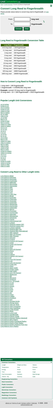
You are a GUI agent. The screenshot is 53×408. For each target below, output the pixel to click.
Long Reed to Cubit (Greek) (10, 309)
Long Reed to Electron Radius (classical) (14, 318)
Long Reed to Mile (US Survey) (11, 234)
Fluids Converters (8, 384)
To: (12, 24)
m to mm (3, 156)
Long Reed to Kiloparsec (9, 218)
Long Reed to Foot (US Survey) (11, 259)
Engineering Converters (9, 379)
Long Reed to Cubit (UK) (9, 264)
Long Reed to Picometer (8, 211)
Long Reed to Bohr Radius (9, 320)
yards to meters (6, 126)
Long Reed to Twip (7, 291)
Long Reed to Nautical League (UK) (12, 224)
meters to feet (5, 111)
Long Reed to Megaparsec (9, 216)
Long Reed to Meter (7, 176)
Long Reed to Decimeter (8, 179)
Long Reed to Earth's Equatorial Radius (13, 321)
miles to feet (4, 146)
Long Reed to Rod (7, 248)
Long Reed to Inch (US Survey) (11, 273)
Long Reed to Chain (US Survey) (11, 244)
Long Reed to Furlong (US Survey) (12, 241)
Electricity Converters (9, 390)
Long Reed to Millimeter (8, 182)
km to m (3, 158)
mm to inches (5, 108)
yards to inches (6, 163)
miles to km (4, 116)
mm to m (3, 154)
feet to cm (4, 119)
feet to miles (4, 144)
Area (18, 367)
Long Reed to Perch (7, 251)
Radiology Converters (9, 395)
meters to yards (6, 124)
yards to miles (5, 164)
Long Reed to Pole (7, 253)
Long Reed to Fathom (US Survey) (12, 256)
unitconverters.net (26, 405)
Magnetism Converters (9, 392)
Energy (4, 369)
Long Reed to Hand (7, 266)
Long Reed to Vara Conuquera (11, 306)
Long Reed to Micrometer (9, 184)
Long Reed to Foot (7, 191)
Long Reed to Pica (7, 288)
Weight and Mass (21, 365)
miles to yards (5, 166)
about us (8, 403)
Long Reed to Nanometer (9, 186)
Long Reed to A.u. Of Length (10, 281)
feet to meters (5, 113)
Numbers (19, 374)
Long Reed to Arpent (7, 286)
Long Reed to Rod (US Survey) (11, 249)
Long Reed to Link (7, 261)
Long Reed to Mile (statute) (9, 233)
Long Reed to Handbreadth (9, 314)
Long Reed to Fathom (8, 254)
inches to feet (5, 121)
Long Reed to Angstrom (8, 279)
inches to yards (6, 161)
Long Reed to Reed (7, 311)
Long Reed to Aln (6, 293)
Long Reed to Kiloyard (8, 238)
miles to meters (6, 143)
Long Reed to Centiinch (8, 298)
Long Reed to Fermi (7, 284)
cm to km (4, 134)
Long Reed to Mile (7, 187)
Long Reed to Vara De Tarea (10, 304)
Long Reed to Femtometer (9, 213)
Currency (19, 376)
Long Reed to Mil (6, 276)
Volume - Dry (5, 376)
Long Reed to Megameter (9, 204)
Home (2, 4)
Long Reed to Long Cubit (9, 313)
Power (19, 369)
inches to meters (6, 151)
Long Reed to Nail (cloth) (9, 271)
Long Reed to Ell (6, 258)
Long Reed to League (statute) (11, 228)
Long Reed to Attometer (8, 214)
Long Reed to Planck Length (10, 316)
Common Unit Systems (9, 398)
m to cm (3, 133)
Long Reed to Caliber (7, 296)
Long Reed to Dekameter (9, 208)
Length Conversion (8, 4)
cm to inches (5, 104)
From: (10, 19)
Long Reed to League (8, 223)
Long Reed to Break (7, 196)
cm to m (3, 131)
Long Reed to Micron (7, 209)
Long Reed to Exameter (8, 197)
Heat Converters (7, 382)
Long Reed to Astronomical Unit (11, 221)
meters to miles (6, 141)
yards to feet (5, 148)
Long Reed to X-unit (7, 283)
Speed (19, 372)
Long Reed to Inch (7, 192)
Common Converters (8, 362)
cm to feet (4, 118)
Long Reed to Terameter (8, 201)
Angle (34, 372)
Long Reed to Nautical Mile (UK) (11, 229)
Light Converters (7, 387)
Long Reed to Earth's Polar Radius (12, 323)
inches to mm (5, 109)
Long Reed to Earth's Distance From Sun (14, 325)
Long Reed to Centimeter (9, 181)
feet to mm (4, 139)
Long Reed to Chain (7, 243)
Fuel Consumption (7, 374)
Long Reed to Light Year (8, 194)
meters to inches (6, 153)
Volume (35, 365)
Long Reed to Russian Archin (10, 301)
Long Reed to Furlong (8, 239)
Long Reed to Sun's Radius (9, 326)
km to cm (4, 136)
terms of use (16, 403)
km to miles (4, 114)
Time (3, 372)
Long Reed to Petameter (9, 199)
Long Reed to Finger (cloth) (10, 269)
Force (34, 369)
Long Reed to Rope (7, 246)
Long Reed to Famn (7, 294)
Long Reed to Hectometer (9, 206)
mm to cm (4, 128)
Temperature (5, 367)
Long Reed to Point (7, 289)
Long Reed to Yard (7, 189)
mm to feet (4, 138)
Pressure (35, 367)
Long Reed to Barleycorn (9, 274)
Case (34, 376)
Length (4, 365)
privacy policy (26, 403)
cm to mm (4, 129)
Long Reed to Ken (6, 299)
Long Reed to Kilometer (8, 177)
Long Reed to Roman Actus (10, 303)
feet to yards (5, 149)
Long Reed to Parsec (7, 219)
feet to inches (5, 123)
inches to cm (5, 106)
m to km (3, 159)
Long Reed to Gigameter (9, 202)
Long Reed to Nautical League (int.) (12, 226)
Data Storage (36, 374)
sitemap (34, 403)
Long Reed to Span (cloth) (9, 268)
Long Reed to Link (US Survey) (11, 263)
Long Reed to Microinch (8, 278)
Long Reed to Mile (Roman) (10, 236)
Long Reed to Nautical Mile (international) (14, 231)
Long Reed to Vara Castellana (10, 308)
